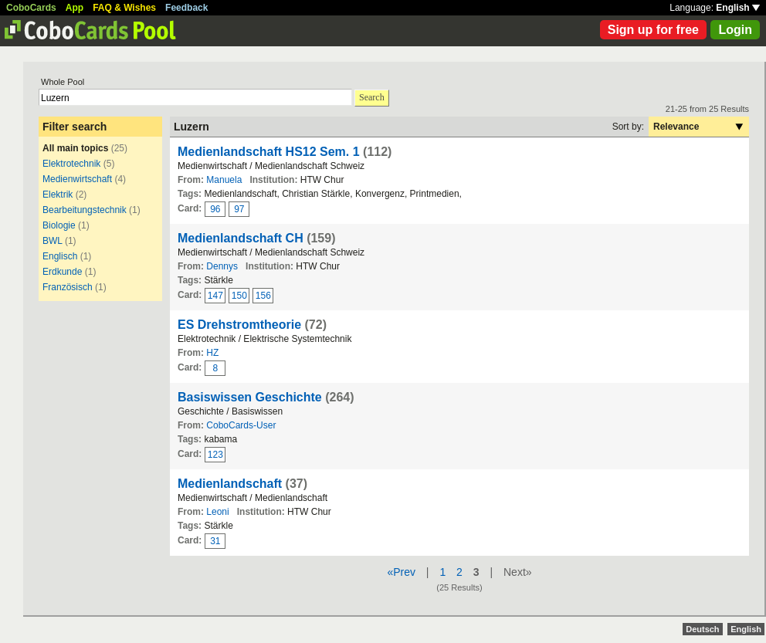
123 (215, 454)
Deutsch (702, 629)
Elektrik (57, 194)
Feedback (186, 7)
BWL (52, 240)
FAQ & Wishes (124, 7)
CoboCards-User (241, 425)
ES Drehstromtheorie (239, 324)
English (738, 7)
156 (263, 295)
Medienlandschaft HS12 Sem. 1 (269, 151)
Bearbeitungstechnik (84, 210)
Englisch (59, 256)
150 (239, 295)
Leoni (217, 511)
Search (372, 97)
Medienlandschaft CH (240, 238)
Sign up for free (653, 29)
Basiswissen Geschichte (250, 397)
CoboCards (31, 7)
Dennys (222, 266)
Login (735, 29)
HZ (212, 352)
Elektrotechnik (71, 163)
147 (215, 295)
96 (215, 209)
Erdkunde (62, 271)
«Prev (401, 572)
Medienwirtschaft (77, 179)
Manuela (224, 179)
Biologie (59, 225)
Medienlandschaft (230, 483)
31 (215, 541)
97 (239, 209)
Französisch (67, 287)
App (74, 7)
